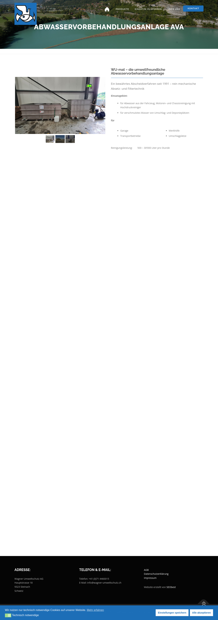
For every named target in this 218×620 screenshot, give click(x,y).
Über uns (174, 9)
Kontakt (193, 8)
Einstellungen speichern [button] (172, 612)
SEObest (171, 587)
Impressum (150, 577)
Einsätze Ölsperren (148, 9)
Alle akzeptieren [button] (201, 612)
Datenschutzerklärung (156, 573)
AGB (146, 569)
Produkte (122, 9)
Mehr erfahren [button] (95, 610)
